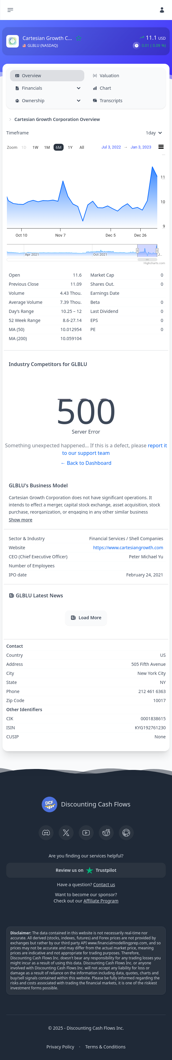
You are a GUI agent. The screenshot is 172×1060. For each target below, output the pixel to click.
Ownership (29, 100)
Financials (28, 88)
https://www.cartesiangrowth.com (128, 547)
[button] (136, 45)
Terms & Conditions (105, 1047)
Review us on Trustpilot (86, 870)
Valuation (106, 75)
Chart (102, 88)
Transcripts (107, 100)
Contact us (104, 884)
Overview (28, 75)
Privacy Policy (60, 1047)
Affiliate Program (101, 901)
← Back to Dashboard (85, 463)
